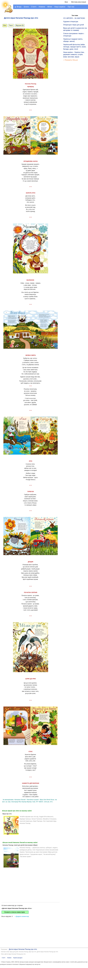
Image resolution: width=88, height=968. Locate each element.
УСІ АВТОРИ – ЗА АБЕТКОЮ (74, 18)
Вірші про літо (7, 814)
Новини (42, 7)
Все (4, 25)
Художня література (70, 21)
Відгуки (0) (20, 25)
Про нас (71, 7)
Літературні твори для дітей (73, 25)
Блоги (26, 7)
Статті (33, 7)
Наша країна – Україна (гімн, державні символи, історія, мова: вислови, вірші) (73, 54)
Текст (11, 25)
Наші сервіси (59, 7)
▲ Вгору (17, 7)
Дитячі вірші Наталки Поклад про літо (23, 949)
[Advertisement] (31, 883)
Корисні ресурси (17, 957)
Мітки (49, 7)
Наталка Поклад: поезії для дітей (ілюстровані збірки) (20, 845)
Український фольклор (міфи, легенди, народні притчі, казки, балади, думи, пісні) (74, 47)
